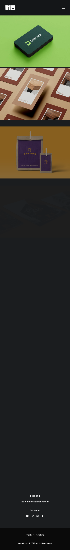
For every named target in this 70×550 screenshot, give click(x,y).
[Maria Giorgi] (10, 7)
